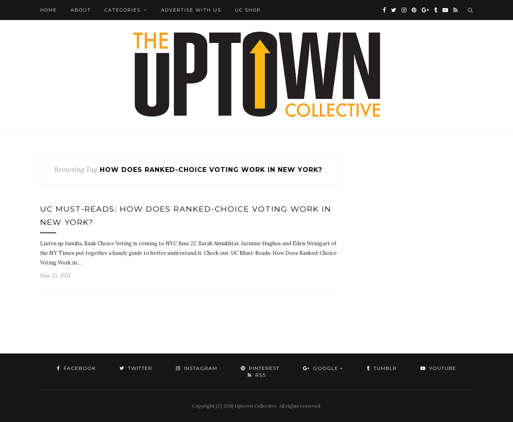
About (81, 10)
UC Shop (248, 10)
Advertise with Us (191, 10)
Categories (123, 10)
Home (48, 10)
